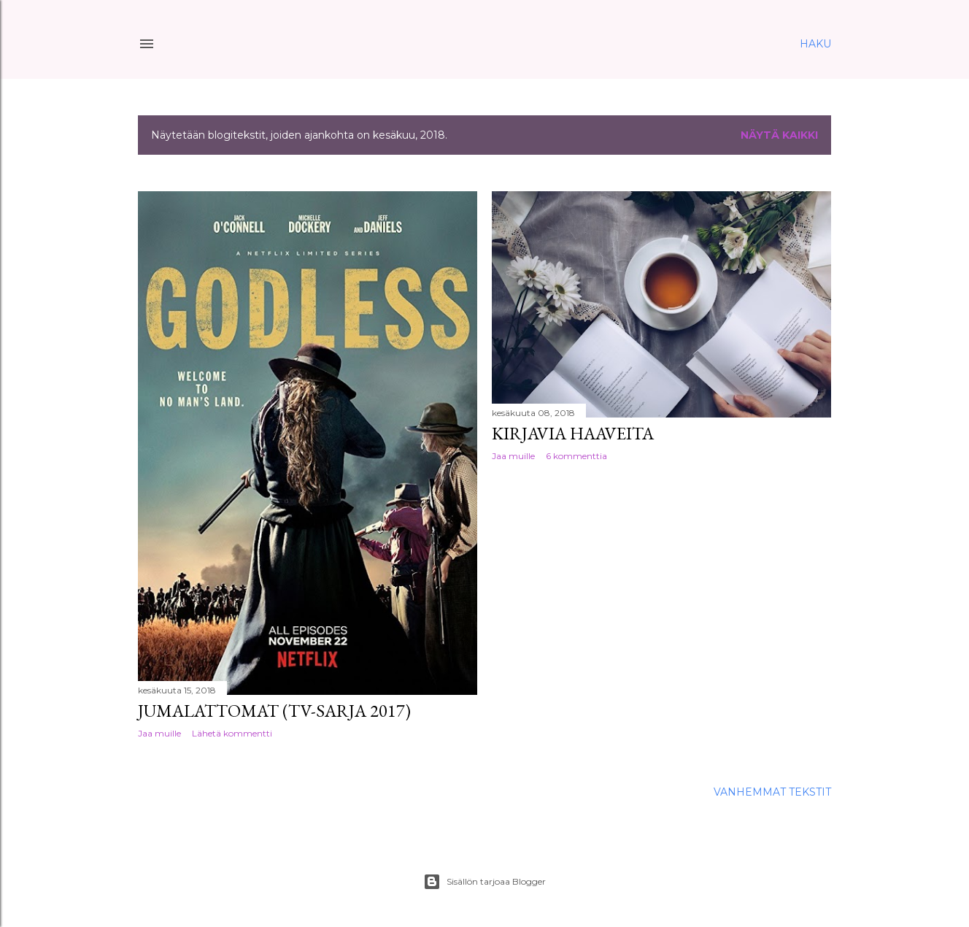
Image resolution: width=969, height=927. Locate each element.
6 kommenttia (576, 455)
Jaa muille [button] (159, 733)
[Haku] (815, 43)
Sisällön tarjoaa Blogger (484, 882)
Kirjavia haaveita (573, 433)
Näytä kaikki (779, 135)
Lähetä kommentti (232, 733)
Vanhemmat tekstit (772, 792)
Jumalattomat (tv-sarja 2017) (274, 710)
